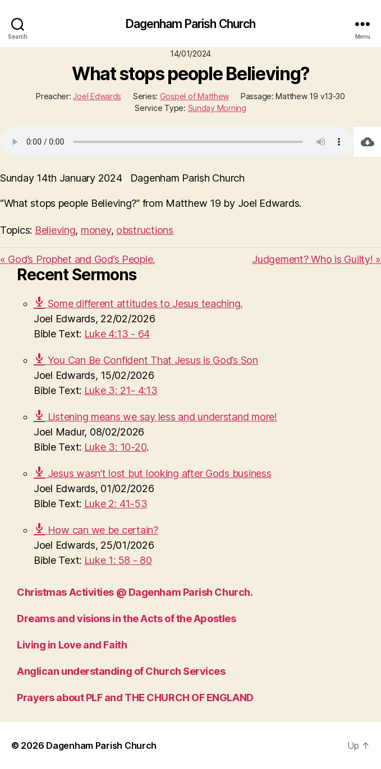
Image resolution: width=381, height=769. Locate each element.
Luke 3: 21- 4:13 (121, 390)
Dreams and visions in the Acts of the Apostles (126, 618)
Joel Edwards (97, 96)
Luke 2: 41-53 (116, 503)
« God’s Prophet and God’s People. (77, 259)
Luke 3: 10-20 (115, 447)
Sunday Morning (217, 108)
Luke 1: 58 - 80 (118, 560)
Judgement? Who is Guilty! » (316, 259)
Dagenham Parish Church (191, 24)
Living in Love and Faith (72, 645)
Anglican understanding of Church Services (121, 671)
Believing (55, 230)
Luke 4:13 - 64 (117, 334)
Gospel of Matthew (194, 96)
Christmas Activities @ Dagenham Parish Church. (135, 592)
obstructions (144, 230)
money (96, 230)
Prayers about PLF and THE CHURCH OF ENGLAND (135, 697)
